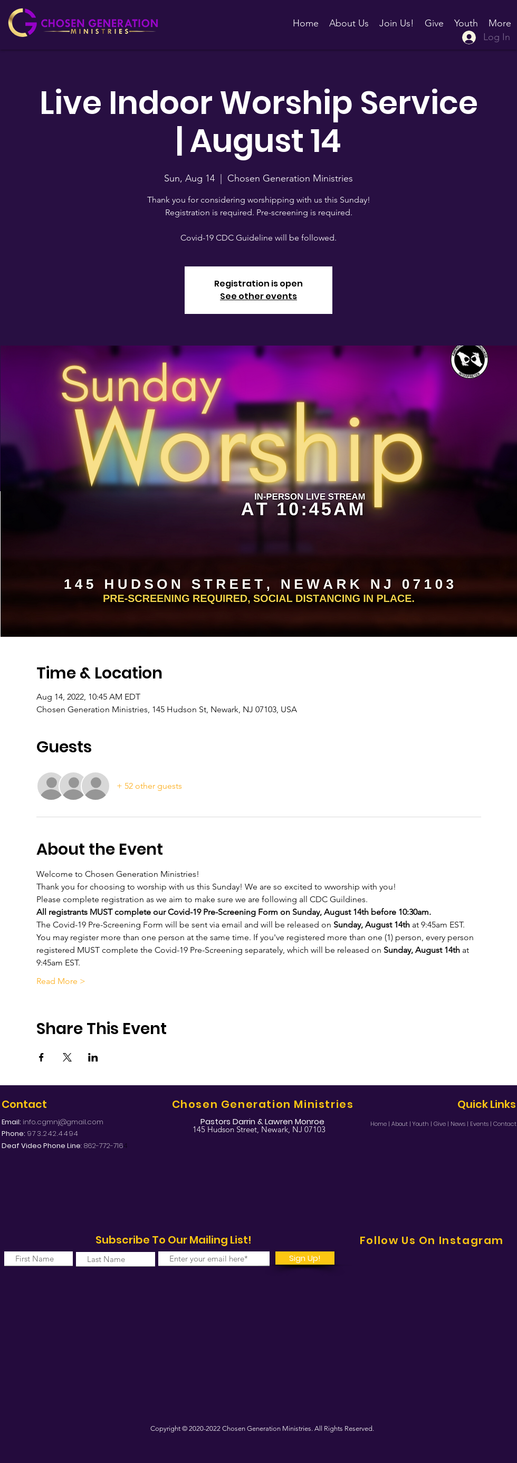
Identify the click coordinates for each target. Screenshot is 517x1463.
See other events (258, 296)
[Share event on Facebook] (41, 1057)
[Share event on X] (67, 1057)
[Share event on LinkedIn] (93, 1057)
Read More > (60, 981)
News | (460, 1124)
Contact (504, 1124)
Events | (481, 1124)
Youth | (423, 1124)
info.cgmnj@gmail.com (63, 1122)
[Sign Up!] (304, 1258)
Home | (380, 1124)
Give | (442, 1124)
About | (402, 1124)
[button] (396, 18)
